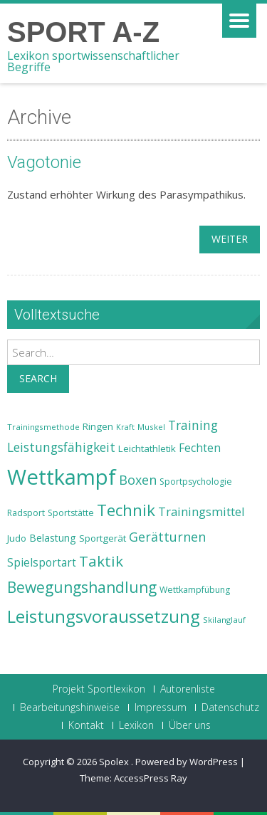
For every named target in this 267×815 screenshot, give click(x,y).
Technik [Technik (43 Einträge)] (126, 510)
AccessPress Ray (150, 778)
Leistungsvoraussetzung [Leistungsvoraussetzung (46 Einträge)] (103, 616)
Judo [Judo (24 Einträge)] (16, 538)
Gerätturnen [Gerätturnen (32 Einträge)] (167, 536)
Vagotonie (44, 162)
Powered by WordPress (186, 761)
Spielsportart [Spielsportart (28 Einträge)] (41, 562)
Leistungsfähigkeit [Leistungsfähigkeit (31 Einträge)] (61, 447)
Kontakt (86, 725)
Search (38, 378)
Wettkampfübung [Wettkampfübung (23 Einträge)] (194, 590)
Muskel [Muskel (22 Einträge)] (151, 426)
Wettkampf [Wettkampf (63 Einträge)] (61, 477)
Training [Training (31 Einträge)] (193, 424)
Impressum (161, 707)
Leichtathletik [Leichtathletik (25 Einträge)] (147, 448)
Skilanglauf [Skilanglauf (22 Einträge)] (224, 619)
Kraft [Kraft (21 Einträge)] (125, 427)
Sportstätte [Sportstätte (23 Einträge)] (71, 513)
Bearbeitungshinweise (70, 707)
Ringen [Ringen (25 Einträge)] (98, 426)
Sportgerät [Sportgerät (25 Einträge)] (102, 538)
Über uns (190, 725)
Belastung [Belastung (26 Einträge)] (52, 538)
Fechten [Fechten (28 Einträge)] (200, 448)
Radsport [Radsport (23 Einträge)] (26, 513)
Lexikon (136, 725)
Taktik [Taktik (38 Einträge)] (101, 561)
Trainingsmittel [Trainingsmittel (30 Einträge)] (201, 511)
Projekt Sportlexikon (99, 689)
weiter (229, 239)
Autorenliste (187, 689)
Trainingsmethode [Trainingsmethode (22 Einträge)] (43, 426)
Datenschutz (230, 707)
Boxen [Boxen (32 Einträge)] (138, 479)
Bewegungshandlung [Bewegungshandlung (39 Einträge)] (82, 587)
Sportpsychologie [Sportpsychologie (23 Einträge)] (195, 481)
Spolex (115, 761)
